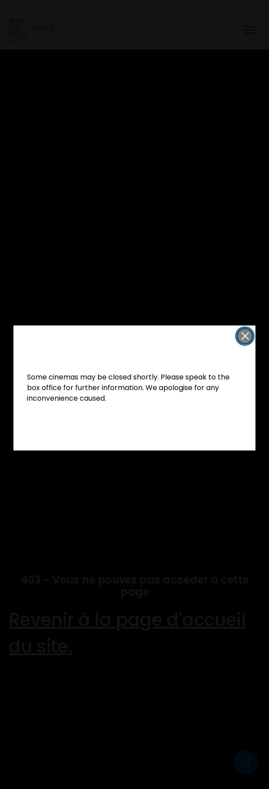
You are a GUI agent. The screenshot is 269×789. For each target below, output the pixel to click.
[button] (245, 336)
